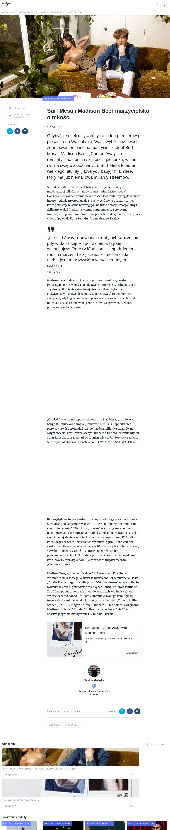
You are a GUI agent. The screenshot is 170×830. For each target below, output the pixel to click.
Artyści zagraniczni (53, 12)
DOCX (77, 693)
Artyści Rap (75, 12)
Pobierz (35, 757)
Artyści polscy (29, 12)
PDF (65, 693)
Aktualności (9, 12)
